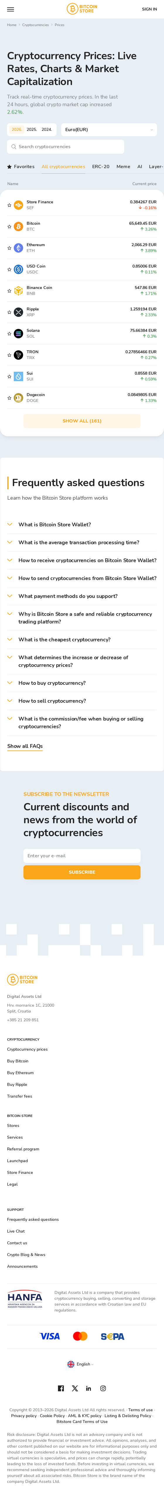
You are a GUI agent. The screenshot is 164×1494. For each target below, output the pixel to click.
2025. (32, 129)
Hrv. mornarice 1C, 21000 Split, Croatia (30, 1008)
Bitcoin (33, 223)
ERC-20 (101, 166)
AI (139, 166)
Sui (30, 373)
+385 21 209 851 (23, 1020)
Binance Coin (39, 287)
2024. (47, 129)
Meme (123, 166)
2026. (17, 129)
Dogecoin (36, 395)
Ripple (33, 309)
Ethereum (36, 245)
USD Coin (36, 266)
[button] (82, 525)
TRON (32, 352)
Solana (33, 330)
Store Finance (40, 202)
